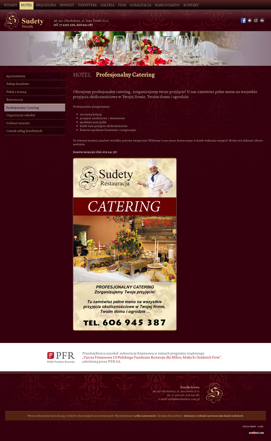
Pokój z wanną (16, 91)
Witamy (10, 5)
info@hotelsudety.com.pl (183, 399)
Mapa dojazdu (167, 5)
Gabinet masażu (18, 123)
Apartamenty (15, 76)
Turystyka (87, 5)
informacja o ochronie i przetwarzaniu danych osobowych (213, 415)
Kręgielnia (46, 5)
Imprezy (67, 5)
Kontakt (191, 5)
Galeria (107, 5)
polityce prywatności (145, 415)
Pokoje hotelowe (17, 83)
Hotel (26, 5)
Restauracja (14, 99)
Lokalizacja (140, 5)
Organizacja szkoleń (20, 115)
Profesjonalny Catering (22, 108)
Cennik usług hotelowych (24, 130)
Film (122, 5)
